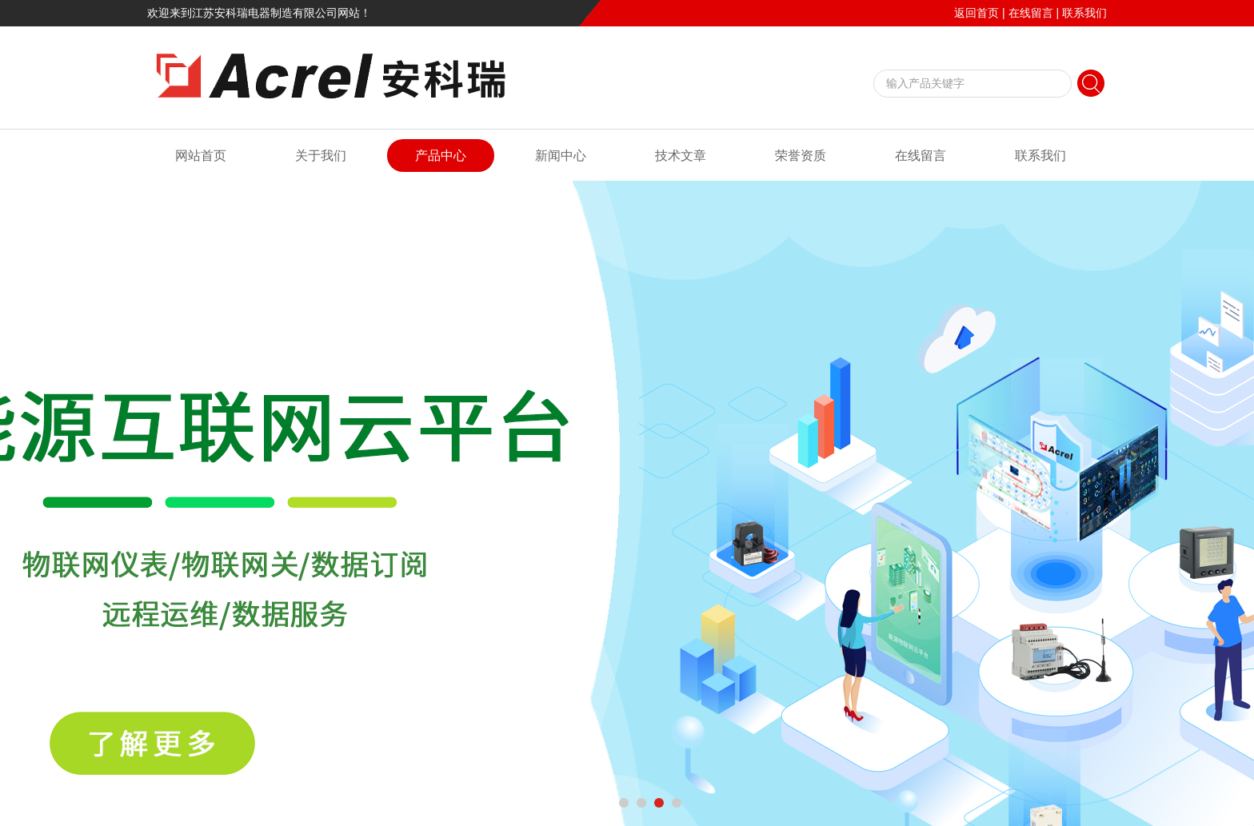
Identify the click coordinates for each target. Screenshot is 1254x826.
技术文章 (680, 155)
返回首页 (976, 12)
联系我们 (1084, 12)
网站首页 (200, 155)
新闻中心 (560, 155)
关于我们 (320, 155)
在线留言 (1030, 12)
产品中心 (440, 155)
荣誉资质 (800, 155)
